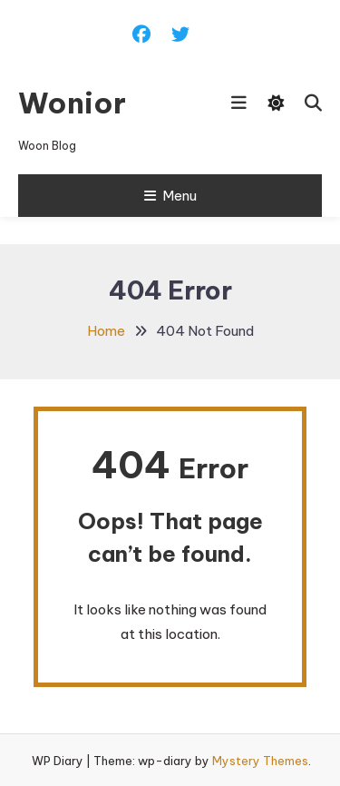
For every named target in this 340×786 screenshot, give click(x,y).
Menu (170, 195)
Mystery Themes (260, 760)
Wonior (72, 102)
